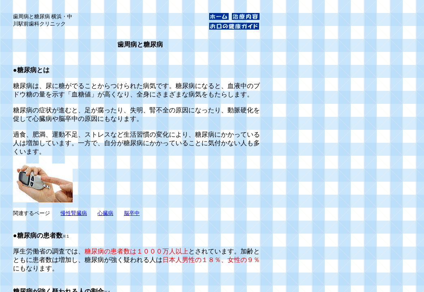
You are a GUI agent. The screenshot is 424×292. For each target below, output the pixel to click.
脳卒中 (132, 213)
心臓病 (105, 213)
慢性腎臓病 (74, 213)
